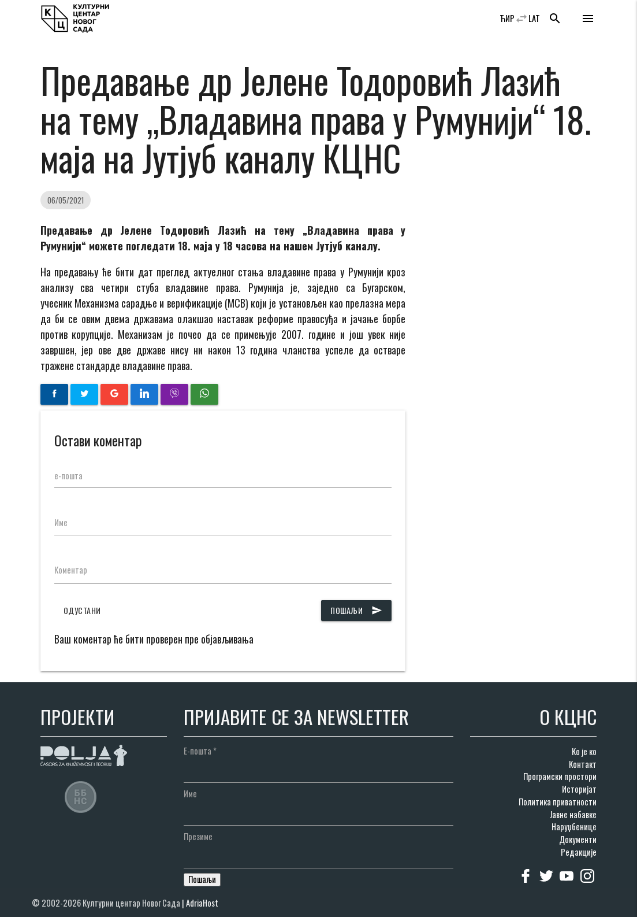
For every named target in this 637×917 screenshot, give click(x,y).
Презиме (198, 836)
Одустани (82, 610)
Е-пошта (200, 751)
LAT (534, 18)
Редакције (579, 852)
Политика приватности (558, 802)
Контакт (583, 764)
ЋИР (507, 18)
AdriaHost (202, 903)
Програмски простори (560, 776)
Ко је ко (584, 751)
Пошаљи (356, 610)
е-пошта (68, 475)
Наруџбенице (574, 826)
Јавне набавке (573, 814)
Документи (578, 839)
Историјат (579, 789)
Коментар (70, 570)
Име (61, 522)
